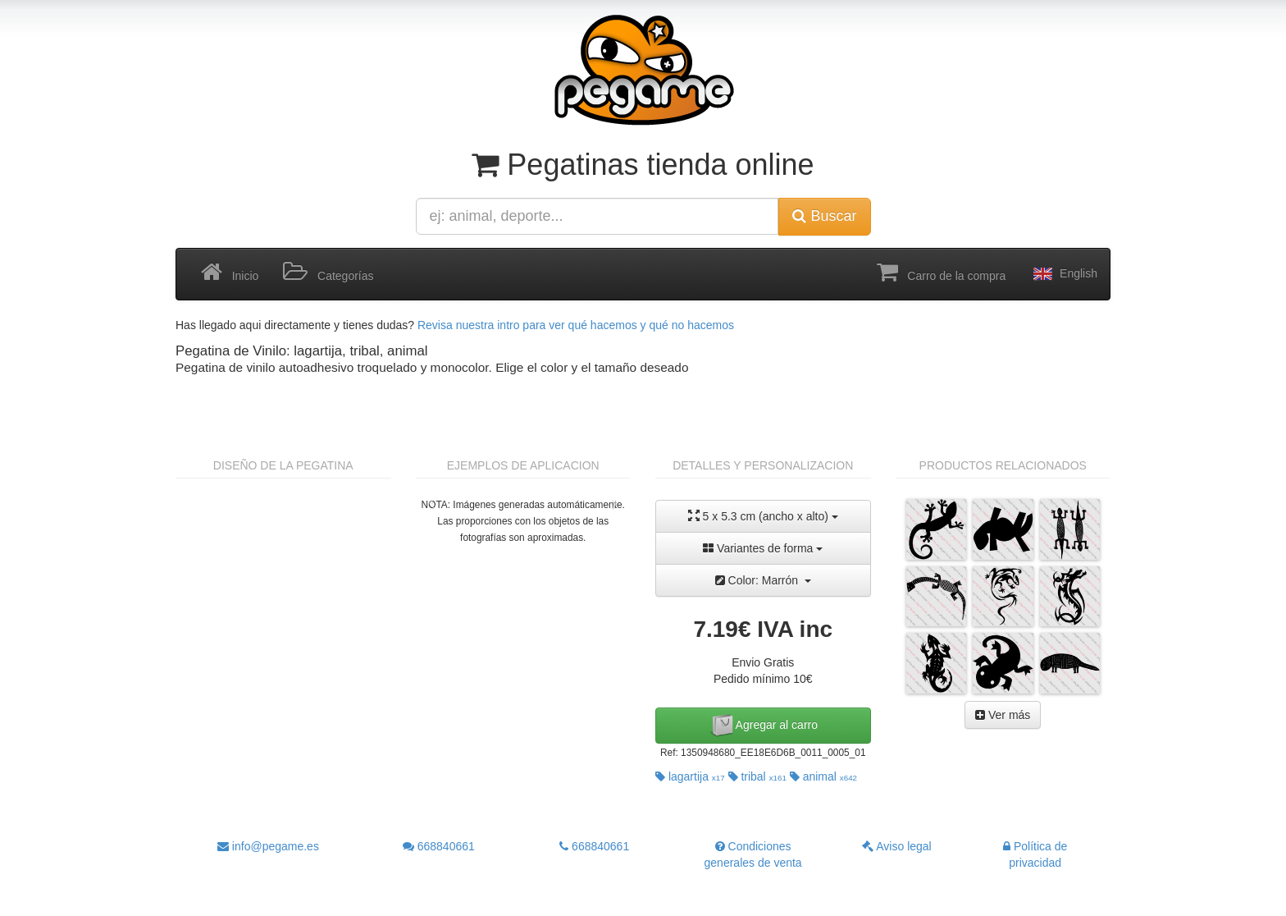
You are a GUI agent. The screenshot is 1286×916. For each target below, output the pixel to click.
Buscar (824, 216)
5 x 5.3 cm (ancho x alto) (763, 516)
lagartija (690, 776)
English (1063, 274)
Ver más (1002, 714)
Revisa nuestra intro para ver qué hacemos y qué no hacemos (575, 325)
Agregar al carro (764, 725)
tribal (757, 776)
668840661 (439, 846)
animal (823, 776)
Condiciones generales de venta (753, 854)
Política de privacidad (1035, 854)
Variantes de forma (763, 548)
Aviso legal (897, 846)
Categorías (328, 272)
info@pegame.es (268, 846)
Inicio (229, 272)
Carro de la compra (941, 272)
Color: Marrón (763, 580)
